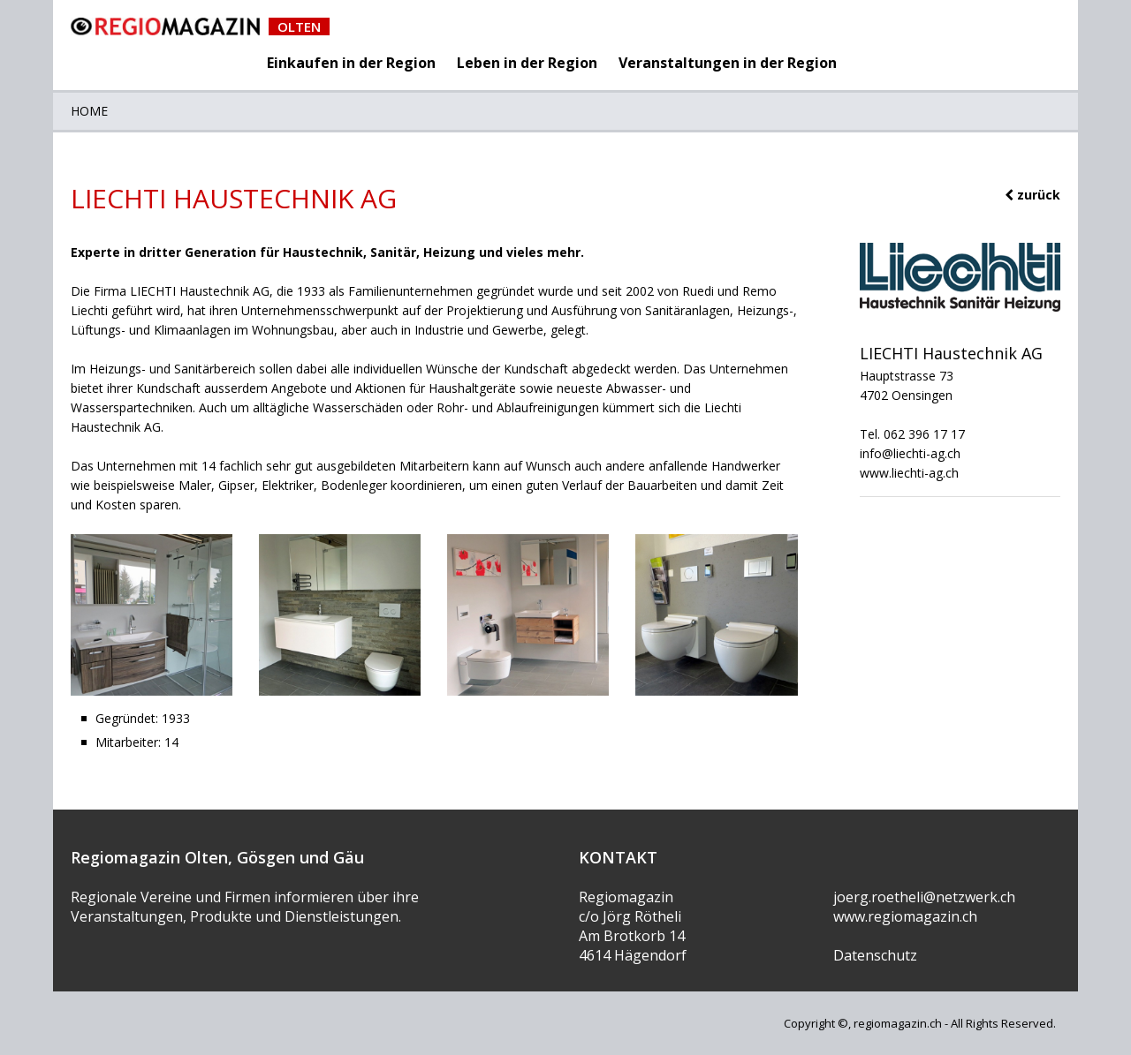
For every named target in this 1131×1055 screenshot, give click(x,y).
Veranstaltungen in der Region (728, 62)
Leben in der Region (527, 62)
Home (89, 110)
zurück (1032, 194)
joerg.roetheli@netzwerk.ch (924, 897)
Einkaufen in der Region (351, 62)
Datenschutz (875, 955)
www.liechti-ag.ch (909, 472)
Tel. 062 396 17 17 (912, 434)
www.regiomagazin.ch (905, 916)
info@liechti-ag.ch (910, 453)
